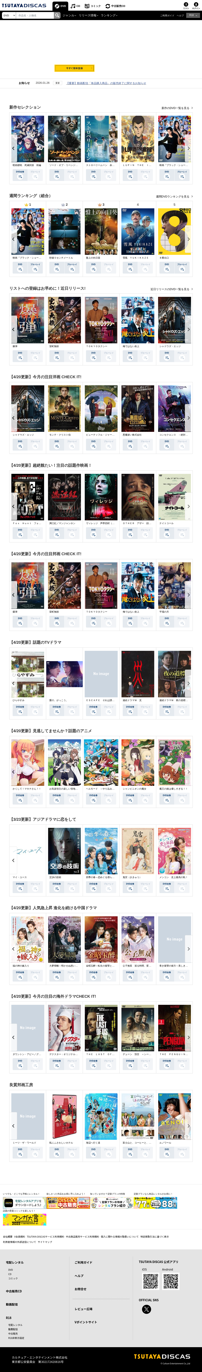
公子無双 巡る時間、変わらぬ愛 (140, 965)
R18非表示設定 (16, 1337)
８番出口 (164, 257)
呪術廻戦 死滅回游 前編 (27, 165)
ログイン (196, 8)
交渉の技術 (55, 877)
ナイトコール (166, 523)
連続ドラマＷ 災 (132, 700)
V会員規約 (19, 1236)
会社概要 (7, 1236)
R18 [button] (191, 15)
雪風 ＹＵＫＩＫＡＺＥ (136, 257)
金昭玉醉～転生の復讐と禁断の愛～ (105, 965)
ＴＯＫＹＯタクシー (96, 346)
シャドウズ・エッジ (170, 346)
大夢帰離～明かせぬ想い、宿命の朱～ (69, 965)
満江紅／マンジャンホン (62, 523)
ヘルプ (180, 15)
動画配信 (12, 1304)
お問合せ (80, 1289)
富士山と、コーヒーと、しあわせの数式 (144, 1142)
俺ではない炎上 (131, 346)
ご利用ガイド (167, 15)
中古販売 (13, 1333)
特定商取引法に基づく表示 (154, 1236)
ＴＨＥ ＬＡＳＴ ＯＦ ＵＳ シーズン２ (109, 1054)
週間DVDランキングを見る (173, 196)
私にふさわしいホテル (61, 1142)
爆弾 (15, 346)
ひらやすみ (18, 700)
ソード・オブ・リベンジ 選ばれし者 (69, 165)
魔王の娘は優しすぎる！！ (173, 788)
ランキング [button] (108, 15)
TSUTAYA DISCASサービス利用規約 (45, 1236)
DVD (63, 6)
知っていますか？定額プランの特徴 (107, 1194)
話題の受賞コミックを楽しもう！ (19, 1211)
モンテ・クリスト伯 (60, 434)
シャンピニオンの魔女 (134, 788)
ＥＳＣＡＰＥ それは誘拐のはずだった (107, 700)
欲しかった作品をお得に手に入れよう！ (66, 1194)
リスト (186, 8)
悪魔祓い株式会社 (132, 434)
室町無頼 (54, 346)
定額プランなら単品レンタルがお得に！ (153, 1194)
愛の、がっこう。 (58, 700)
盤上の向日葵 (93, 257)
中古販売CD (118, 6)
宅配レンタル (15, 1324)
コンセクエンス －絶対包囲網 (176, 434)
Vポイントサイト (86, 1322)
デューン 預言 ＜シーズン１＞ (140, 1054)
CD (78, 6)
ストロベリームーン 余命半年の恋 (105, 165)
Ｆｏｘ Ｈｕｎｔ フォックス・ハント (34, 523)
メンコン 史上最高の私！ (173, 877)
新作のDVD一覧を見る (176, 108)
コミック (96, 6)
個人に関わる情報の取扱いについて (120, 1236)
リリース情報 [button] (87, 15)
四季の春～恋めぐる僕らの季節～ (104, 877)
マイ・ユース (20, 877)
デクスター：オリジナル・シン (65, 1054)
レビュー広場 (83, 1309)
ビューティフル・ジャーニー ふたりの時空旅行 (112, 434)
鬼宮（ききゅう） (132, 877)
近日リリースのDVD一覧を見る (170, 289)
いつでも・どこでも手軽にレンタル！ (21, 1194)
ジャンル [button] (68, 15)
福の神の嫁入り (21, 965)
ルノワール (165, 1142)
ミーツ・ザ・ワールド (24, 1142)
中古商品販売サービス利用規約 (82, 1236)
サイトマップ (45, 1241)
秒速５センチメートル (61, 257)
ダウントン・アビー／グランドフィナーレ (35, 1054)
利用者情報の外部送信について (19, 1241)
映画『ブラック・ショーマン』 (176, 165)
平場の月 (164, 611)
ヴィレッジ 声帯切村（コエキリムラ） (107, 523)
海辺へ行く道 (93, 1142)
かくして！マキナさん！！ (27, 788)
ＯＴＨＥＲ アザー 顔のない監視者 (143, 523)
